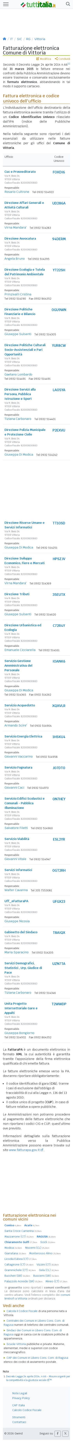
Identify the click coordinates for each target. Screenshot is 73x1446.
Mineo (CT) (56, 1281)
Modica (13, 1247)
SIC (19, 39)
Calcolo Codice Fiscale (26, 1410)
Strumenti (18, 1417)
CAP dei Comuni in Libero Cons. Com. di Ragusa (37, 1358)
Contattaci (19, 1422)
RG (28, 39)
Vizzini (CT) (48, 1264)
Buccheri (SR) (17, 1275)
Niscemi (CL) (37, 1247)
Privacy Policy (21, 1398)
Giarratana (15, 1253)
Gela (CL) (49, 1270)
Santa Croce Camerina (23, 1231)
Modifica (43, 59)
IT (11, 39)
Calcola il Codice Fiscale (22, 1311)
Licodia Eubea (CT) (20, 1259)
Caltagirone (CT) (18, 1264)
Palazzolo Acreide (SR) (23, 1281)
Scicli (47, 1242)
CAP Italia (18, 1405)
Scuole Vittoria (16, 1344)
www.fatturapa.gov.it (24, 1150)
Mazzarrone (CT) (19, 1236)
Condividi (62, 59)
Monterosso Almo (45, 1253)
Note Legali (19, 1393)
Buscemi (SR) (46, 1275)
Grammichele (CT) (20, 1270)
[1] (69, 63)
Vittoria (39, 39)
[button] (67, 4)
